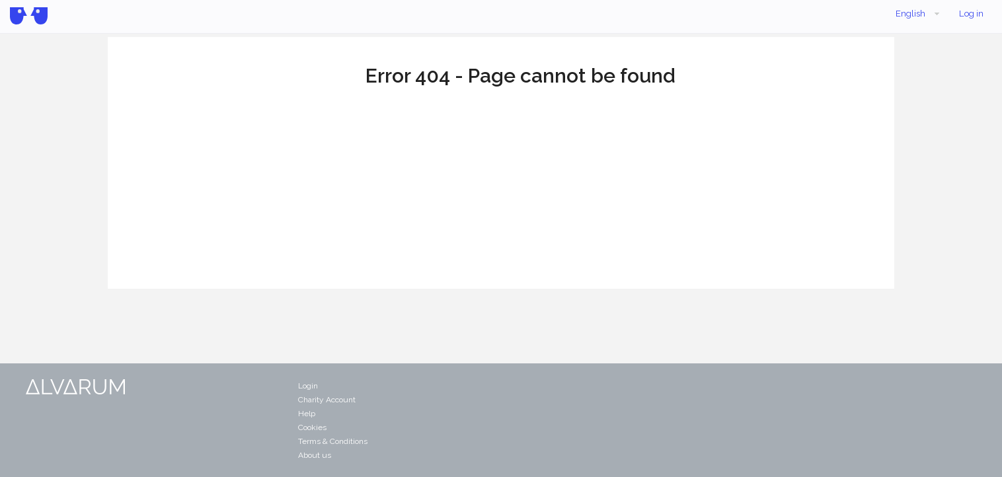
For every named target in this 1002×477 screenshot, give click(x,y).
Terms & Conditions (332, 441)
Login (308, 385)
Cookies (312, 427)
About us (314, 455)
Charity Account (327, 399)
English (919, 14)
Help (306, 413)
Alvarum (29, 15)
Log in (971, 13)
